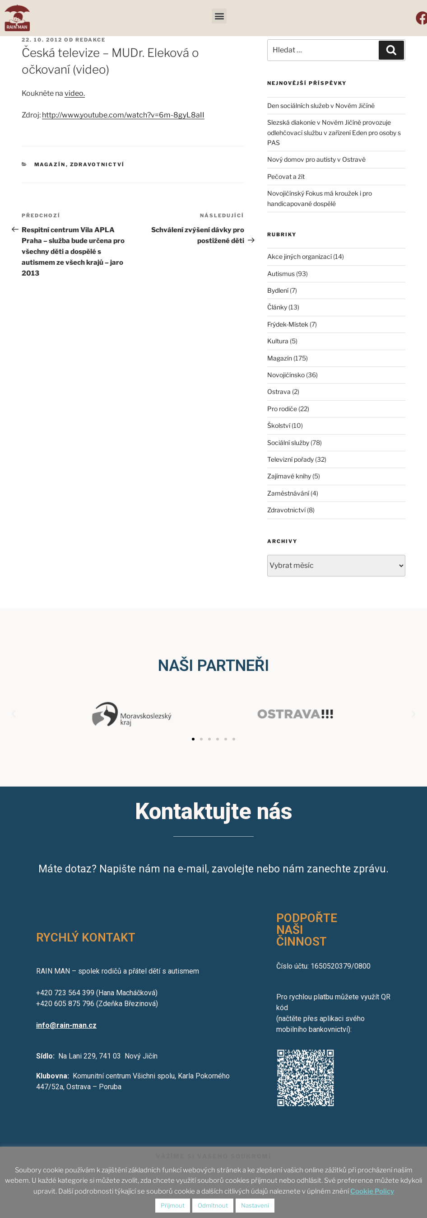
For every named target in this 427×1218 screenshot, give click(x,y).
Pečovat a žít (286, 176)
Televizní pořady (290, 459)
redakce (90, 40)
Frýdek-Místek (287, 324)
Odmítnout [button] (213, 1205)
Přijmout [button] (173, 1205)
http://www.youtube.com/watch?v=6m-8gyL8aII (123, 115)
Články (277, 307)
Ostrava (279, 391)
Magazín (50, 164)
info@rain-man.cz (66, 1025)
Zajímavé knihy (289, 476)
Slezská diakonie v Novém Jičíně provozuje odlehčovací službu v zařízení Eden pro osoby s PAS (334, 132)
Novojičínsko (286, 375)
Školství (278, 425)
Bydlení (277, 290)
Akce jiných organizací (299, 256)
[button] (219, 16)
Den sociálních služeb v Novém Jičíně (321, 105)
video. (75, 93)
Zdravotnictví (97, 164)
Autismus (281, 273)
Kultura (277, 341)
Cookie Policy (372, 1191)
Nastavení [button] (255, 1205)
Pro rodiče (282, 408)
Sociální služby (288, 442)
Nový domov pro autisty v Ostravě (316, 159)
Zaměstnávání (288, 493)
